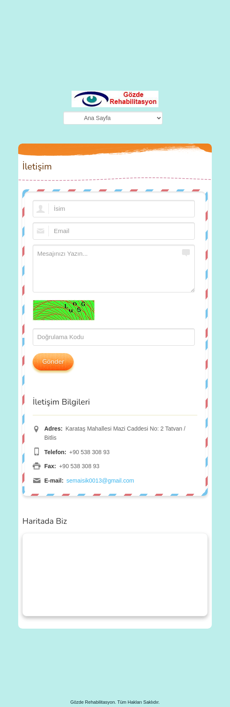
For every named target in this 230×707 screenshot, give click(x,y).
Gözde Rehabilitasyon (92, 702)
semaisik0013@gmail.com (100, 480)
